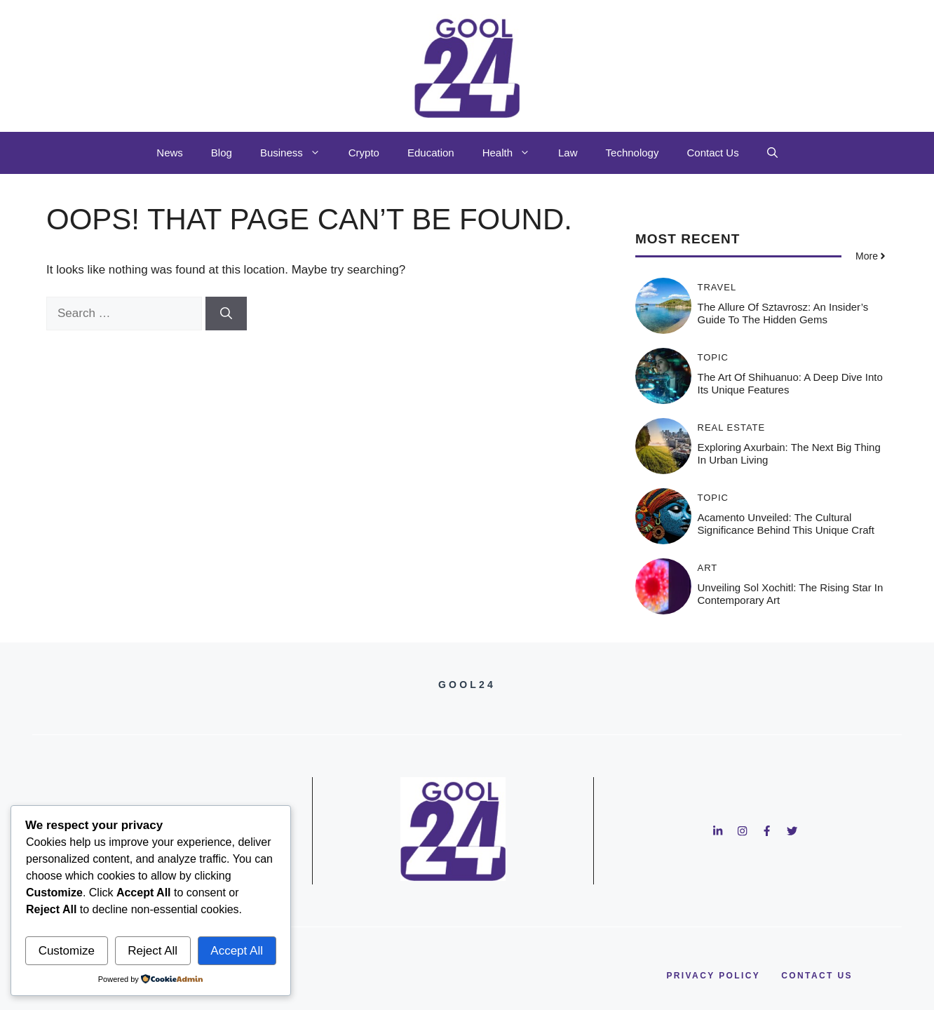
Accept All (236, 950)
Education (430, 153)
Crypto (363, 153)
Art (708, 567)
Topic (713, 357)
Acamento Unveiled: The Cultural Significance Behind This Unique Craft (786, 523)
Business (297, 153)
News (169, 153)
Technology (632, 153)
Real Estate (732, 427)
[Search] (226, 313)
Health (513, 153)
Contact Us (712, 153)
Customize (67, 950)
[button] (772, 153)
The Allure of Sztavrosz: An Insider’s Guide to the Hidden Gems (783, 313)
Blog (221, 153)
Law (568, 153)
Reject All (152, 950)
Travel (717, 287)
